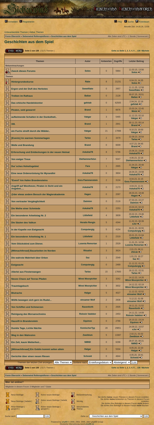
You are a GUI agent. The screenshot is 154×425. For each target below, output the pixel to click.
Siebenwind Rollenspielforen (35, 36)
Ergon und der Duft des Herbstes (29, 88)
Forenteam (142, 22)
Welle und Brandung (22, 145)
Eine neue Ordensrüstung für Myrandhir (33, 173)
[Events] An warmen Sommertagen (30, 138)
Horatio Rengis (87, 222)
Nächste (145, 51)
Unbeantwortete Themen (16, 32)
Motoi (134, 111)
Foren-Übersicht (12, 36)
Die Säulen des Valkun (23, 222)
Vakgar (87, 117)
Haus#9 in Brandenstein (24, 321)
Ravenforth (87, 307)
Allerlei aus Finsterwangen (26, 271)
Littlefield (87, 215)
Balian (87, 96)
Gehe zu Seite (117, 51)
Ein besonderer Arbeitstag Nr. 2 (28, 215)
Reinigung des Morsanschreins (28, 314)
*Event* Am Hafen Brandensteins (29, 180)
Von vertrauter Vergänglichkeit (28, 201)
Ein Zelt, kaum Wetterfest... (26, 342)
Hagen (87, 194)
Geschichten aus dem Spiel (63, 36)
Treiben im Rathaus (22, 96)
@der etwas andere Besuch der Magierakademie (38, 194)
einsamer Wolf (134, 294)
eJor (134, 224)
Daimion (87, 201)
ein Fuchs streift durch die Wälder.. (30, 131)
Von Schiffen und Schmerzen (27, 307)
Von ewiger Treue (20, 159)
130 (138, 51)
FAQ (118, 22)
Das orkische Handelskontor (27, 103)
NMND (87, 342)
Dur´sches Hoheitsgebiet (25, 166)
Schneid (87, 356)
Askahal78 (87, 152)
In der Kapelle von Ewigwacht (27, 229)
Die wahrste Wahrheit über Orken (29, 257)
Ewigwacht (17, 264)
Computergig (87, 229)
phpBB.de (90, 424)
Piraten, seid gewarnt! (23, 110)
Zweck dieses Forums (23, 71)
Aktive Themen (36, 32)
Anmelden (11, 22)
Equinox (87, 321)
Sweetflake (87, 88)
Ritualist (87, 250)
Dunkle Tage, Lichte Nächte (26, 328)
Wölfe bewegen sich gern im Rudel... (31, 300)
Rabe (87, 81)
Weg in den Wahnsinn (23, 335)
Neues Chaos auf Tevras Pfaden (29, 279)
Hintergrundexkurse (22, 81)
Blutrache (16, 293)
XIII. (13, 124)
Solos (87, 71)
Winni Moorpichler (87, 279)
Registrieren (26, 22)
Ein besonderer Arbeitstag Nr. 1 (28, 236)
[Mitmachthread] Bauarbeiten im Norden (33, 250)
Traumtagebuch (20, 286)
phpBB (65, 422)
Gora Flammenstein (88, 180)
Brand (87, 110)
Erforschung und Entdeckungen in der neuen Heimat (40, 152)
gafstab (87, 103)
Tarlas (88, 138)
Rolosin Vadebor (87, 314)
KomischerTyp (87, 328)
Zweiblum (88, 335)
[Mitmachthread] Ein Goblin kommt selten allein (37, 349)
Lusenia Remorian (87, 243)
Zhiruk (134, 252)
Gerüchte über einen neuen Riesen (30, 356)
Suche (129, 22)
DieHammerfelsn (87, 159)
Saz (88, 257)
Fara (87, 166)
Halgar (87, 293)
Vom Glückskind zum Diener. (27, 243)
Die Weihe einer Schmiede (25, 208)
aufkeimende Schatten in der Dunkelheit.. (34, 117)
